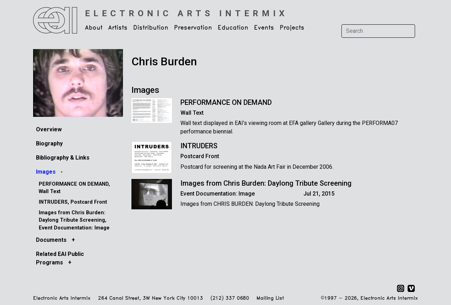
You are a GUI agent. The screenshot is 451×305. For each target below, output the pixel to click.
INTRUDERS (198, 146)
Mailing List (270, 298)
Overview (49, 129)
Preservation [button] (193, 28)
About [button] (94, 28)
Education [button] (233, 28)
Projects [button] (292, 28)
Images (46, 171)
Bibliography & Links (62, 157)
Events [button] (264, 28)
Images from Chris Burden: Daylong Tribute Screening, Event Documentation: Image (74, 220)
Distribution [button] (150, 28)
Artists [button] (118, 28)
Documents (52, 240)
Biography (49, 143)
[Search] (378, 31)
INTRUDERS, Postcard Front (73, 202)
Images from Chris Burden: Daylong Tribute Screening (266, 183)
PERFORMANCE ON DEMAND (226, 102)
